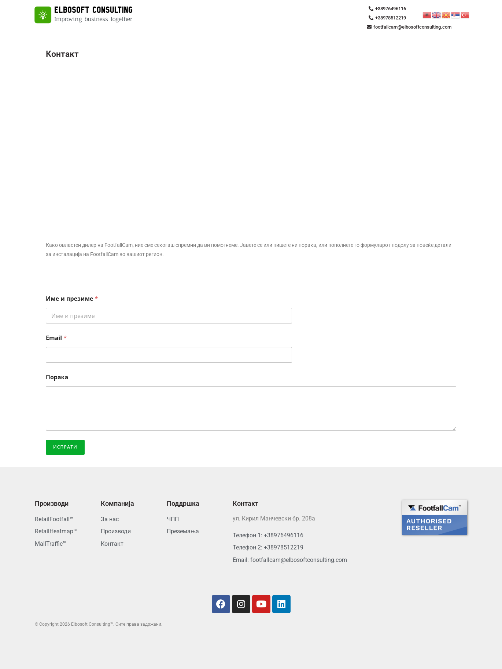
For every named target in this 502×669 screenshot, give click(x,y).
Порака (57, 377)
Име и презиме (72, 298)
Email (56, 337)
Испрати (65, 447)
